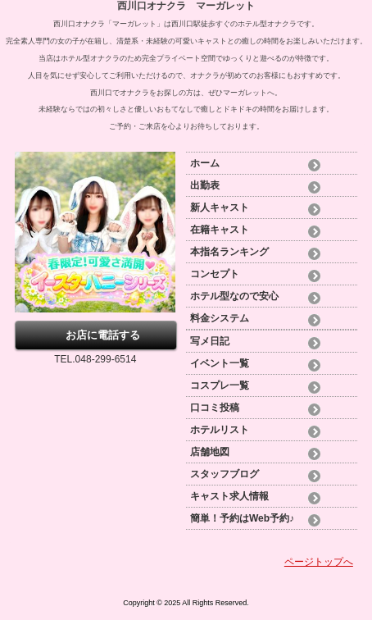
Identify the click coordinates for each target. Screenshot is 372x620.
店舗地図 (209, 452)
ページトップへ (318, 562)
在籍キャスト (219, 229)
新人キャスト (219, 207)
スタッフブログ (224, 474)
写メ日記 (209, 341)
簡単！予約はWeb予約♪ (242, 518)
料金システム (219, 318)
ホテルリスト (219, 429)
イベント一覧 (219, 363)
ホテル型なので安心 (234, 296)
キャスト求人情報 (229, 496)
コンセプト (214, 274)
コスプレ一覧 (219, 385)
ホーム (205, 163)
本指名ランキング (229, 252)
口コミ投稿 (214, 407)
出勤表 (205, 185)
